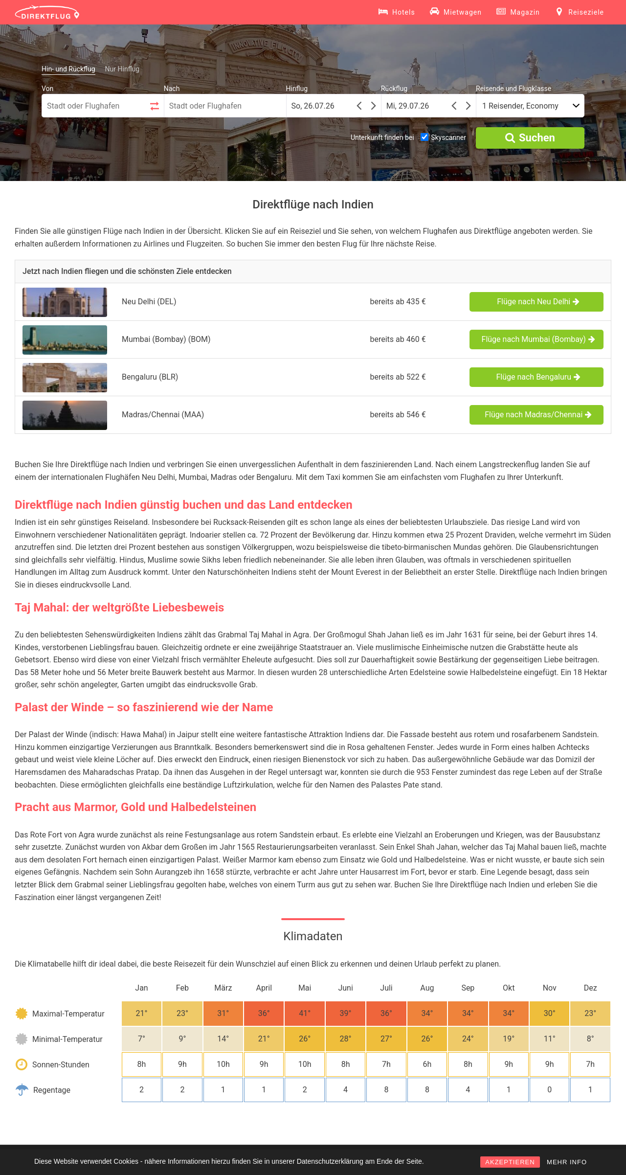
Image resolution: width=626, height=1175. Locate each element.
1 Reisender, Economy (520, 106)
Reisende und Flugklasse (513, 88)
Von (47, 88)
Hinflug (297, 88)
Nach (172, 88)
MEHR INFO (567, 1162)
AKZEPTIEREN (510, 1162)
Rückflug (394, 88)
